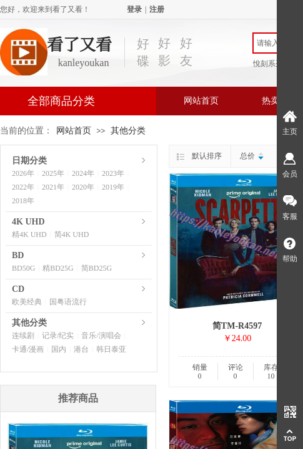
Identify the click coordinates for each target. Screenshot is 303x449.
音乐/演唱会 (101, 335)
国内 (58, 349)
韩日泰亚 (111, 349)
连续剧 (23, 335)
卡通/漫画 (28, 349)
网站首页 (201, 100)
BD (18, 255)
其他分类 (128, 130)
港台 (81, 349)
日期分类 (29, 160)
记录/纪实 (58, 335)
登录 (134, 9)
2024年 (83, 173)
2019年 (113, 187)
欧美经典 (27, 301)
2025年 (53, 173)
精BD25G (57, 268)
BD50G (23, 268)
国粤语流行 (68, 301)
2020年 (83, 187)
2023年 (113, 173)
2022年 (23, 187)
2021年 (53, 187)
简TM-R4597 (237, 326)
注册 (156, 9)
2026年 (23, 173)
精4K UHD (29, 234)
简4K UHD (71, 234)
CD (18, 289)
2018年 (23, 200)
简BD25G (96, 268)
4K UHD (28, 221)
